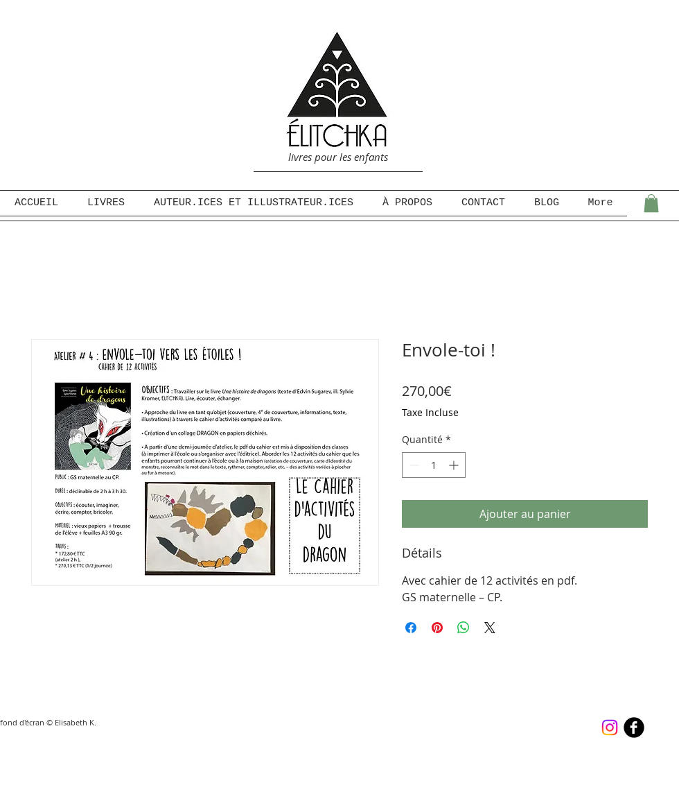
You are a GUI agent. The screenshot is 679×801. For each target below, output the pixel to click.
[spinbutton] (433, 465)
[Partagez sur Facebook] (411, 627)
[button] (651, 203)
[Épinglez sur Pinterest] (437, 627)
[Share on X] (490, 627)
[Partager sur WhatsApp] (463, 627)
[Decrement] (412, 465)
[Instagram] (609, 727)
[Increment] (455, 465)
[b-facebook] (634, 727)
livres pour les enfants (338, 157)
